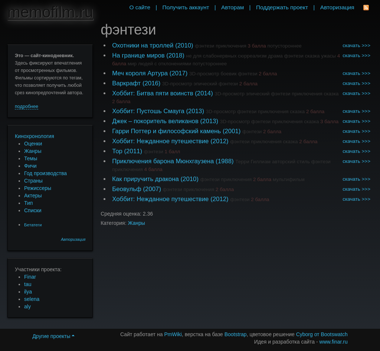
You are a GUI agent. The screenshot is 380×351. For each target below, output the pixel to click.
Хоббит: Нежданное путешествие (160, 141)
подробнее (26, 106)
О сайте (139, 7)
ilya (28, 292)
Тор (117, 151)
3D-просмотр (204, 73)
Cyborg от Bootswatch (322, 334)
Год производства (45, 173)
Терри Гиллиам (253, 161)
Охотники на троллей (142, 45)
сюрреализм (252, 56)
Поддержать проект (282, 7)
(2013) (195, 111)
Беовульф (126, 189)
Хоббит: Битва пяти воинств (152, 93)
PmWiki (172, 334)
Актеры (33, 196)
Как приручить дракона (145, 179)
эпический (205, 83)
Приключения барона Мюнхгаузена (163, 161)
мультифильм (289, 179)
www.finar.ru (334, 342)
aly (27, 306)
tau (27, 284)
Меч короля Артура (140, 73)
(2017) (179, 73)
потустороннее (285, 46)
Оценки (33, 144)
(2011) (133, 151)
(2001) (232, 131)
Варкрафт (126, 83)
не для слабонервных (211, 56)
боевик (228, 73)
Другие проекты (53, 336)
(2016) (151, 83)
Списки (32, 210)
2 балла (268, 73)
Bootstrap (236, 334)
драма (275, 56)
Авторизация (73, 239)
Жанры (32, 151)
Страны (33, 181)
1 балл (172, 151)
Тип (28, 203)
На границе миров (138, 55)
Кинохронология (34, 136)
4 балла (153, 169)
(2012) (219, 141)
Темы (30, 158)
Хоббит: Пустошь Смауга (148, 111)
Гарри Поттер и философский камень (166, 131)
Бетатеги (33, 224)
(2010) (184, 45)
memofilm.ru (50, 12)
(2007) (152, 189)
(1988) (225, 161)
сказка (312, 56)
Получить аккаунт (186, 7)
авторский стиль (291, 161)
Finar (30, 277)
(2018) (175, 55)
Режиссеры (37, 188)
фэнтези (204, 46)
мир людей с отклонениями (159, 63)
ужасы (328, 56)
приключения (231, 46)
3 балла (257, 46)
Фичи (30, 166)
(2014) (204, 93)
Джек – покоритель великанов (155, 121)
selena (31, 299)
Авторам (232, 7)
